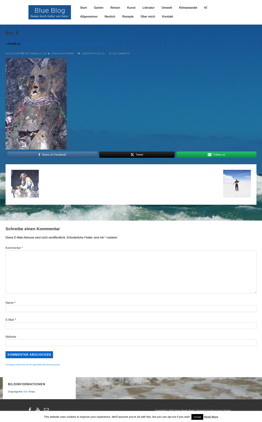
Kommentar (14, 247)
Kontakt (167, 16)
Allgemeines (89, 16)
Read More (211, 416)
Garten (98, 7)
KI (205, 7)
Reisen (115, 7)
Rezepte (128, 16)
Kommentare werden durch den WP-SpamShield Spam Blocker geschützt (33, 365)
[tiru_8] (36, 53)
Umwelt (167, 7)
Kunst (131, 7)
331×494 (28, 391)
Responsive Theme (220, 410)
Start (83, 7)
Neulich (110, 16)
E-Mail (10, 319)
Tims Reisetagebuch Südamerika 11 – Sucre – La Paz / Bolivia (62, 43)
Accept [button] (197, 417)
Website (11, 336)
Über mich (148, 16)
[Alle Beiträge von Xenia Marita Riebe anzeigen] (61, 53)
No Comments (121, 53)
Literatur (149, 7)
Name (9, 302)
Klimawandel (188, 7)
